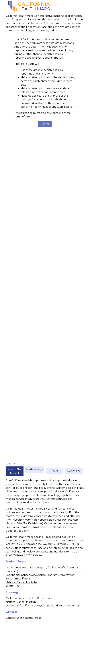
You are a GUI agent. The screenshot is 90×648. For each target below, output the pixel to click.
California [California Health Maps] (34, 4)
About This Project (14, 471)
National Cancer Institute (21, 582)
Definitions (73, 471)
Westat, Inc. (13, 586)
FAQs (54, 471)
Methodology (34, 469)
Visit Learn (71, 26)
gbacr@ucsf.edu (33, 617)
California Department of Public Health (30, 598)
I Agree (45, 124)
